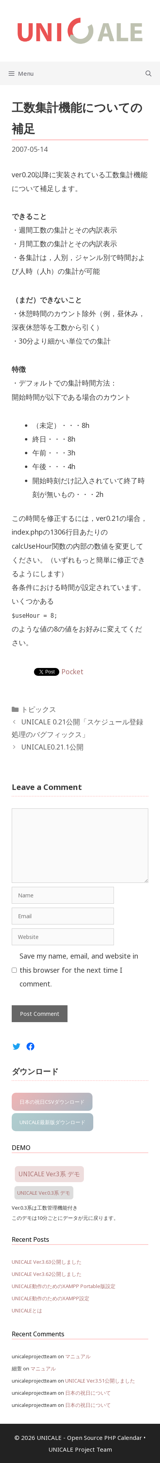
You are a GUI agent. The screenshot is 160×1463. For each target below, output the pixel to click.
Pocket (72, 671)
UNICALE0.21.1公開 (52, 747)
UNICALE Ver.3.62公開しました (47, 1273)
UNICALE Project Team (80, 1449)
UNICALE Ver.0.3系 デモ (43, 1192)
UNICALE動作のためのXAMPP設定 (50, 1298)
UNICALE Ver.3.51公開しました (100, 1380)
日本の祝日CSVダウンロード (52, 1101)
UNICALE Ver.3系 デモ (49, 1174)
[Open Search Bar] (148, 73)
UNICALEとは (27, 1310)
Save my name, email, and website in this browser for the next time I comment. (79, 969)
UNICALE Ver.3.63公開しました (47, 1261)
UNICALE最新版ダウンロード (52, 1122)
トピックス (38, 709)
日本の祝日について (88, 1392)
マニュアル (78, 1356)
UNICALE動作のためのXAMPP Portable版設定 (64, 1286)
